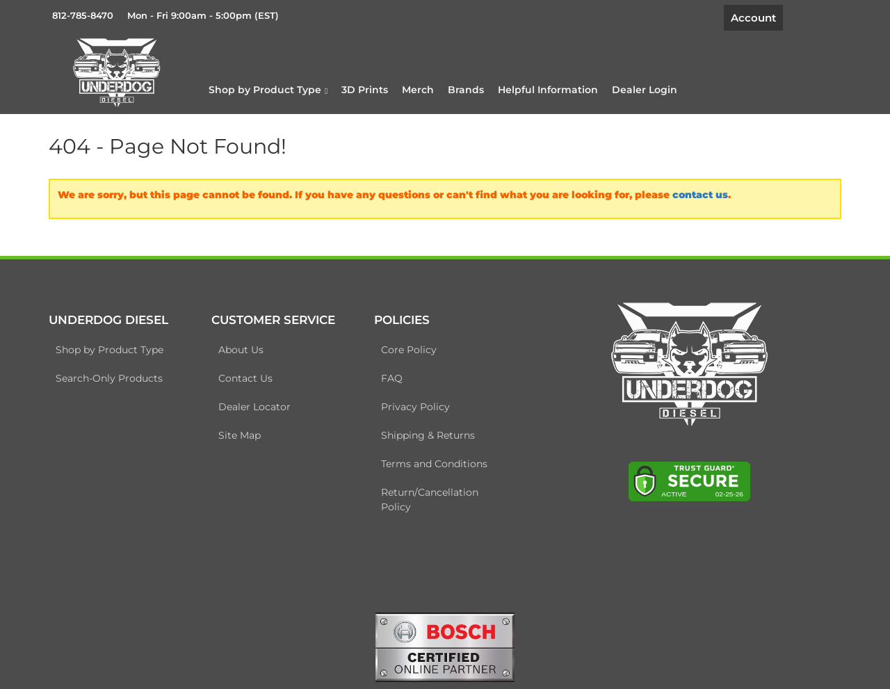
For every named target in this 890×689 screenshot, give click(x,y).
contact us (700, 194)
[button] (268, 89)
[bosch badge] (445, 646)
